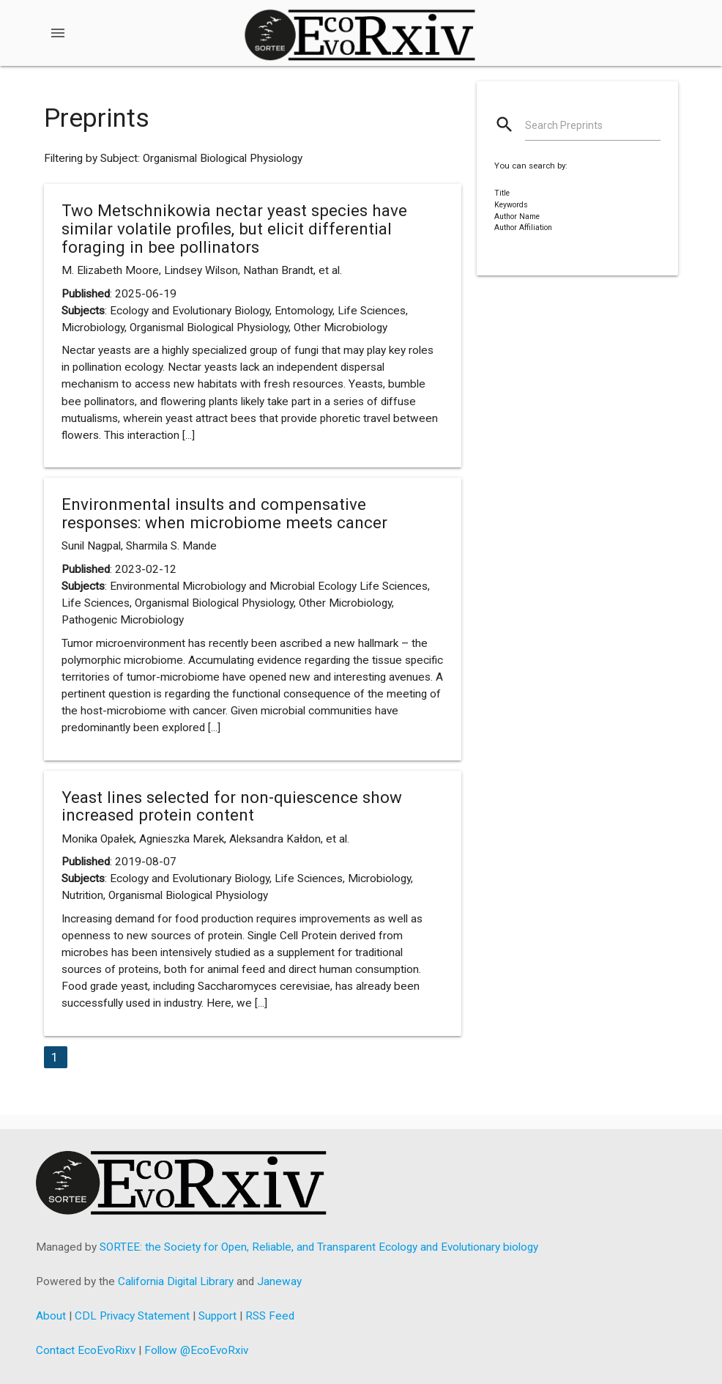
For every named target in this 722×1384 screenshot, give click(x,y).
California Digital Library (176, 1281)
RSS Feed (269, 1315)
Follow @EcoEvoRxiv (196, 1350)
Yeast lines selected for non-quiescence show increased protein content (232, 806)
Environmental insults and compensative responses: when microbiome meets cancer (224, 513)
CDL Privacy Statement (132, 1315)
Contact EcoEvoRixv (85, 1350)
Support (217, 1315)
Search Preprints (564, 125)
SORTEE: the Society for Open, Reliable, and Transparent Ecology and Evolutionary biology (319, 1247)
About (51, 1315)
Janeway (279, 1281)
